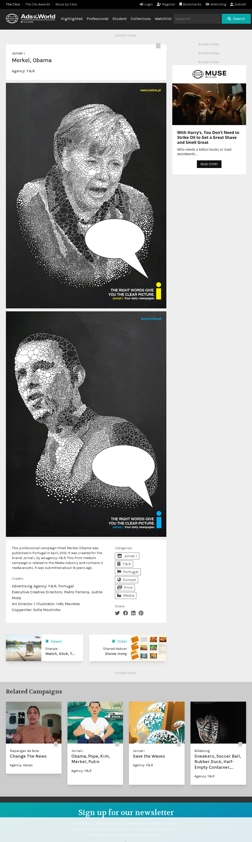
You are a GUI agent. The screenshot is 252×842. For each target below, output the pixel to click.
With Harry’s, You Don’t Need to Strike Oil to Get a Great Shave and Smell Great (208, 137)
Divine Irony (116, 653)
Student (119, 18)
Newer (53, 641)
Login (146, 4)
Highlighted (72, 18)
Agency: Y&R (81, 771)
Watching (215, 4)
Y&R (30, 71)
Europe (126, 579)
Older (119, 641)
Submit (238, 4)
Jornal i (18, 53)
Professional (98, 18)
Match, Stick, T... (60, 653)
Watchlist (163, 18)
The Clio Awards (37, 4)
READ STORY (209, 164)
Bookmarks (190, 4)
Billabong (202, 751)
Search (236, 18)
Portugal (128, 571)
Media (125, 595)
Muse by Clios (66, 4)
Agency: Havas (21, 765)
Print (125, 587)
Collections (141, 18)
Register (166, 4)
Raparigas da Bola (24, 751)
